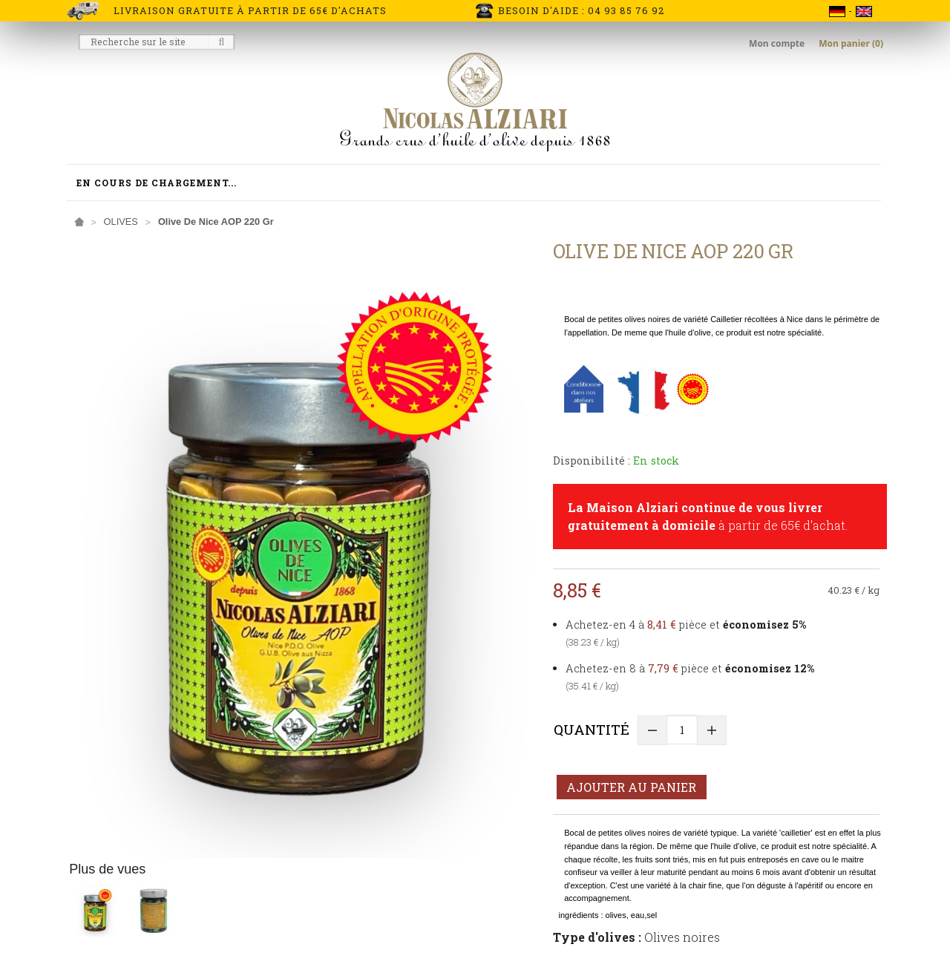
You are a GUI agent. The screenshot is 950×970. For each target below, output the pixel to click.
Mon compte (778, 43)
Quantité (591, 729)
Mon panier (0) (851, 43)
